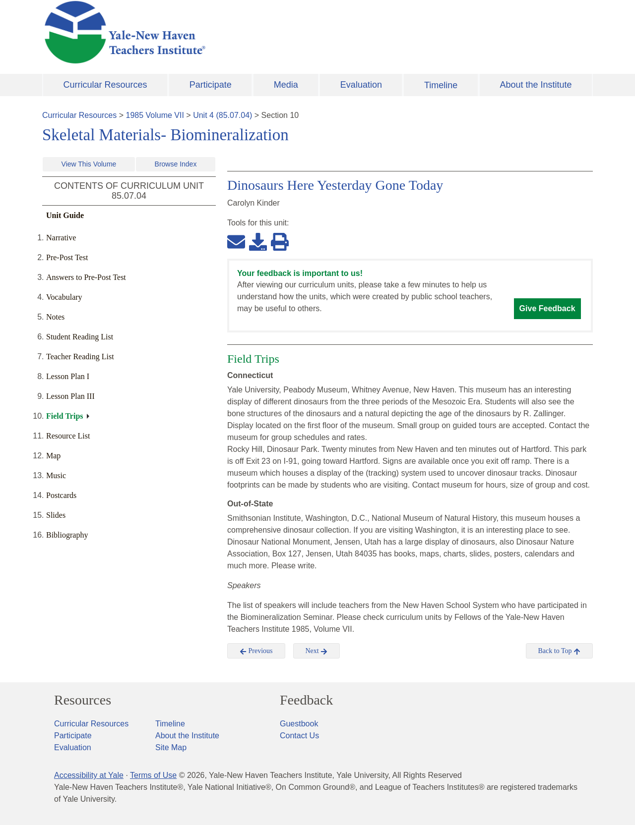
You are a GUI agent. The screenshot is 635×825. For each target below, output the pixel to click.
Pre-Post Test (67, 257)
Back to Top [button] (559, 651)
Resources (82, 700)
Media (286, 85)
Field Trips (64, 416)
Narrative (61, 237)
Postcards (61, 495)
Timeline (440, 85)
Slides (55, 515)
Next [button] (317, 651)
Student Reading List (79, 336)
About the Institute (536, 85)
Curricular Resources (105, 85)
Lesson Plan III (70, 396)
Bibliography (67, 535)
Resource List (68, 436)
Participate (211, 85)
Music (56, 475)
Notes (55, 317)
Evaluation (361, 85)
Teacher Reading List (80, 356)
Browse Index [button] (176, 164)
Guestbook (299, 723)
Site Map (171, 747)
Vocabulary (64, 297)
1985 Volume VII (155, 115)
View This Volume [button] (89, 164)
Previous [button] (256, 651)
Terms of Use (153, 775)
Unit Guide (65, 215)
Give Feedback (547, 308)
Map (53, 455)
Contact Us (299, 735)
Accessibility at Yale (89, 775)
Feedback (306, 700)
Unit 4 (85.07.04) (222, 115)
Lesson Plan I (67, 376)
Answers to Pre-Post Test (86, 277)
